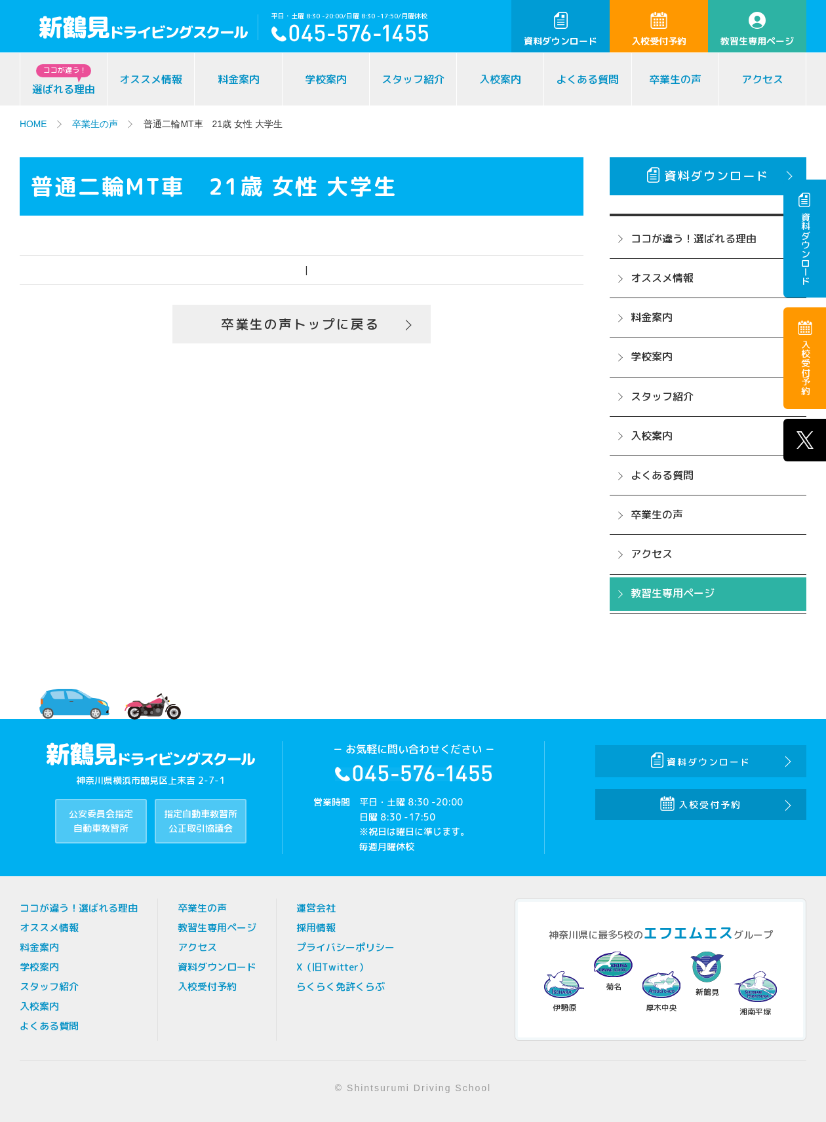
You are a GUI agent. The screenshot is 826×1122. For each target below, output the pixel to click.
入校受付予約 (658, 29)
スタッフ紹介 (413, 79)
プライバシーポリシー (345, 947)
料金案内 (239, 79)
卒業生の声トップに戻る (300, 324)
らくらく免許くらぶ (340, 987)
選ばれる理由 (63, 80)
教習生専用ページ (757, 29)
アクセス (762, 79)
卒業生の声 (675, 79)
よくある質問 (587, 79)
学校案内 (326, 79)
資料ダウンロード (560, 29)
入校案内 (500, 79)
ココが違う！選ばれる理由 (694, 238)
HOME (33, 124)
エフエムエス (688, 933)
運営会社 (316, 908)
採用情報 (316, 928)
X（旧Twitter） (332, 967)
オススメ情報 (150, 79)
